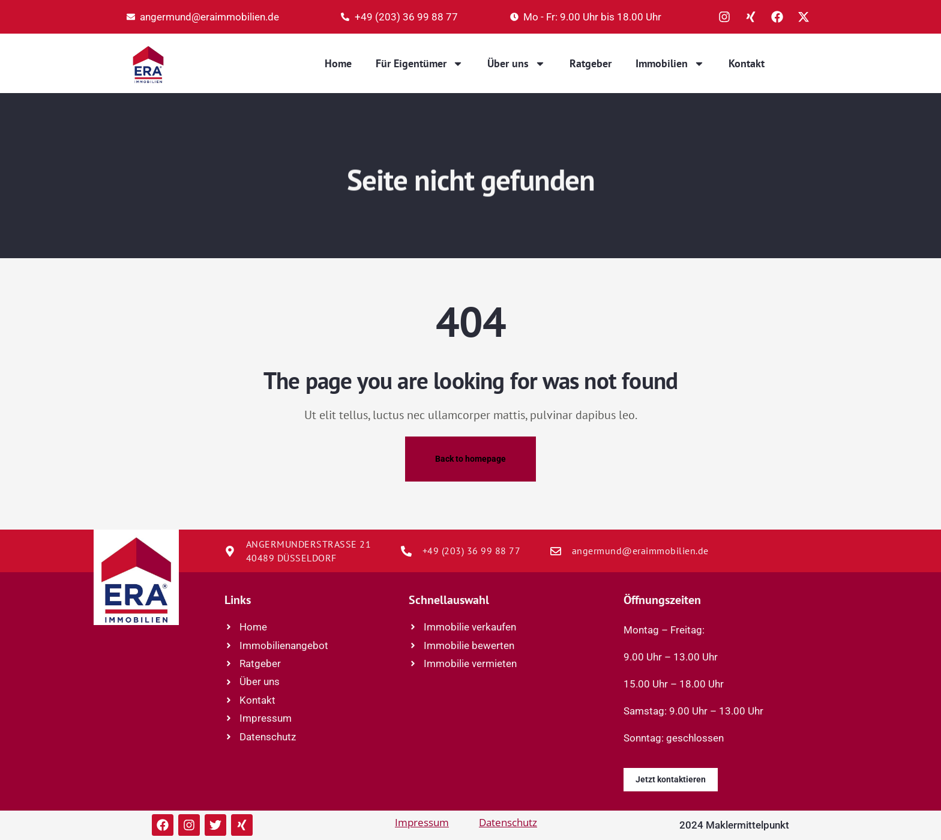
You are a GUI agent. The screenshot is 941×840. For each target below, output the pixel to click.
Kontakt (747, 63)
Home (338, 63)
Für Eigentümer (419, 63)
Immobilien (670, 63)
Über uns (516, 63)
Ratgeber (591, 63)
